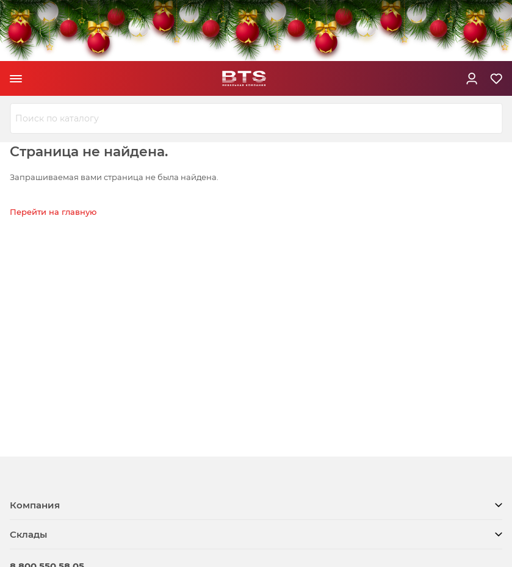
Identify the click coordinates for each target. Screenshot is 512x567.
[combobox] (256, 118)
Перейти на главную (53, 212)
